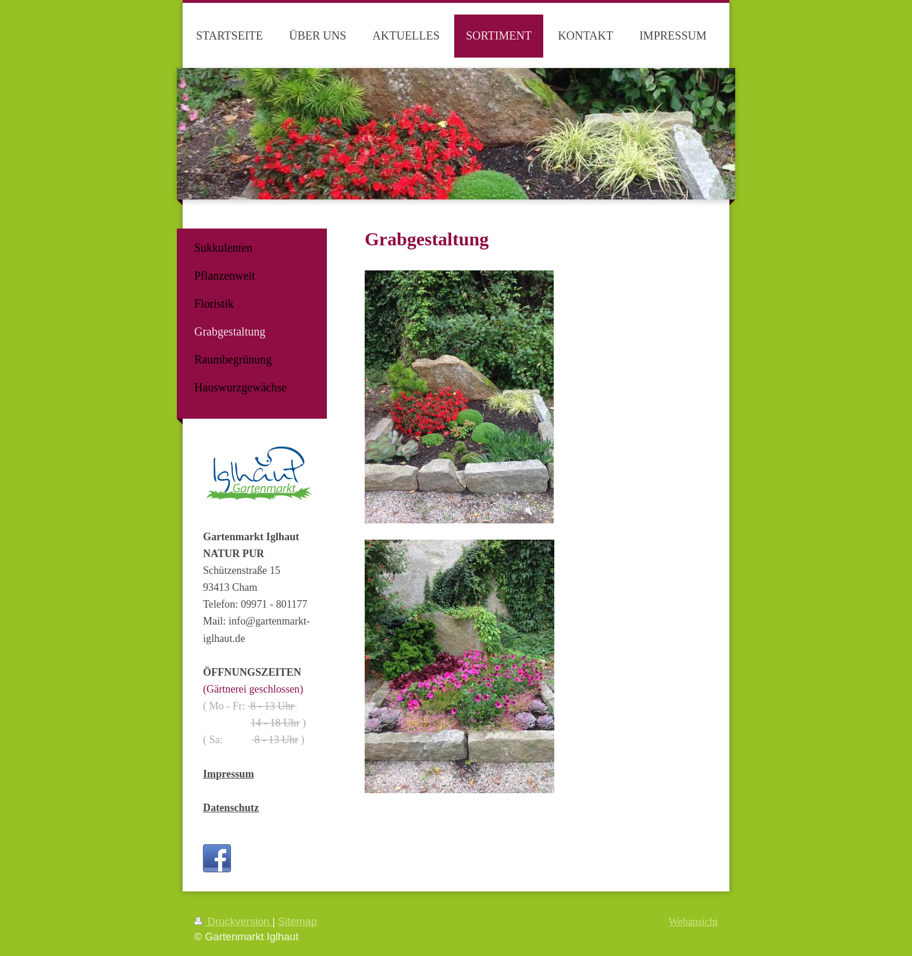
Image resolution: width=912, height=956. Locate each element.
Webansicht (693, 922)
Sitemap (297, 922)
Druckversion (233, 922)
